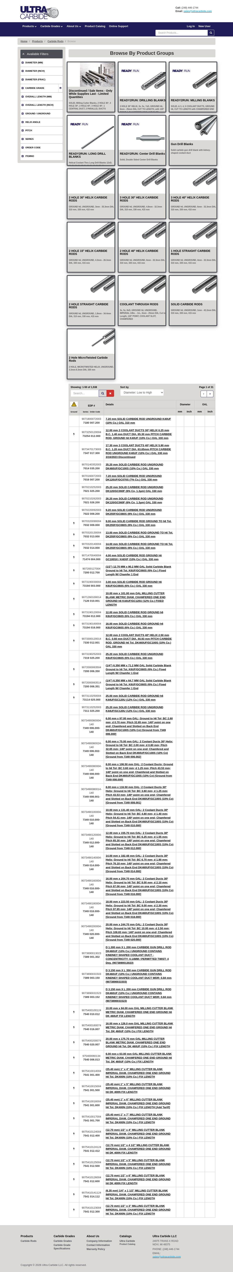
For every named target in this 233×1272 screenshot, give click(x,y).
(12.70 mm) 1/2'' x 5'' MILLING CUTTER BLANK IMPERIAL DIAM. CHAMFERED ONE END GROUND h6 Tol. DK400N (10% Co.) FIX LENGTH (138, 1164)
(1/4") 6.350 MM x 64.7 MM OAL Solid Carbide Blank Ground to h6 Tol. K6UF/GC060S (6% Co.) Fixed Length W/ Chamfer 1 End (138, 684)
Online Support (118, 26)
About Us (74, 26)
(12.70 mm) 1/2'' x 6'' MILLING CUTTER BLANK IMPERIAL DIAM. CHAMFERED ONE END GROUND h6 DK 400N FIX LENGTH (138, 1179)
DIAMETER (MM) (32, 62)
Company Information (99, 1241)
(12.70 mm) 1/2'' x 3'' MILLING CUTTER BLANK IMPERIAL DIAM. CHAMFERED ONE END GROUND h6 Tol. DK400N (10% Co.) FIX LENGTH (138, 1209)
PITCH (27, 130)
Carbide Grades (51, 26)
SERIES (28, 139)
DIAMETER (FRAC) (33, 79)
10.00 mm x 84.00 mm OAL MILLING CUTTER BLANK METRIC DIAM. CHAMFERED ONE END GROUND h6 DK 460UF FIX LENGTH (139, 1012)
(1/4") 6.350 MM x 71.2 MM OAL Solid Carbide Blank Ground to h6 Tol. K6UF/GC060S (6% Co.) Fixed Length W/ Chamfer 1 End (138, 669)
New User (205, 26)
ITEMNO (28, 156)
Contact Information (98, 1245)
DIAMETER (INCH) (33, 71)
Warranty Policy (96, 1249)
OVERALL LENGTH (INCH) (37, 105)
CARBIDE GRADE (33, 88)
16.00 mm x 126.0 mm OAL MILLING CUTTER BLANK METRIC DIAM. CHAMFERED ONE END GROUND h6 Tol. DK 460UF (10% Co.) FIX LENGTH (139, 1027)
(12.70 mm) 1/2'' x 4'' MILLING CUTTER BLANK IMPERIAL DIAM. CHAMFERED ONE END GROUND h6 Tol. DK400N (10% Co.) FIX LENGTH (138, 1133)
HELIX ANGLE (31, 122)
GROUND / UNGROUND (36, 113)
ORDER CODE (31, 147)
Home (24, 41)
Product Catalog (95, 26)
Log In (191, 26)
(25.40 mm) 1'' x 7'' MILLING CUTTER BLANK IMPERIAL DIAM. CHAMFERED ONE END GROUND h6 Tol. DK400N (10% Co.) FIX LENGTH (138, 1118)
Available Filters (35, 54)
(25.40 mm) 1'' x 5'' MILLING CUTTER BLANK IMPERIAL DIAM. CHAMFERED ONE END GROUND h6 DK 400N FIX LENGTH (138, 1088)
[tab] (41, 54)
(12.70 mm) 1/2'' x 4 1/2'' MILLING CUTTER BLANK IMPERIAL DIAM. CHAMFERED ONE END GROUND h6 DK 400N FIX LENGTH (138, 1149)
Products (29, 26)
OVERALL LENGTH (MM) (37, 96)
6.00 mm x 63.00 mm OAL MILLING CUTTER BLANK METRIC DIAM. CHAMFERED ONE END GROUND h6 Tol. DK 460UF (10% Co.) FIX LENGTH (139, 1057)
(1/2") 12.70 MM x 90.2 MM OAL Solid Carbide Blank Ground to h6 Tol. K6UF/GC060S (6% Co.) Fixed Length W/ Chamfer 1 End (138, 570)
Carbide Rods (55, 41)
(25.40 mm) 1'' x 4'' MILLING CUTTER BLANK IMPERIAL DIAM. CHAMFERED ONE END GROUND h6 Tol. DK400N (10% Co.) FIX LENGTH (138, 1073)
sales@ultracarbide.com (198, 11)
